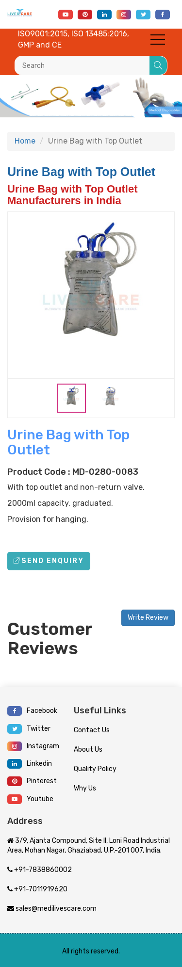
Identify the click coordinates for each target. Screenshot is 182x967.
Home (25, 140)
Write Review (148, 617)
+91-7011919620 (37, 889)
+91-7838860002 (39, 870)
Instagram (33, 746)
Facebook (32, 711)
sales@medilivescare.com (52, 908)
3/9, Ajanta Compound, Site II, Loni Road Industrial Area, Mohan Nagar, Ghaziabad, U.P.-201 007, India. (88, 845)
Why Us (85, 788)
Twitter (28, 729)
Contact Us (92, 730)
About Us (88, 749)
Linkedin (29, 764)
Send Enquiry (49, 561)
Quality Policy (95, 769)
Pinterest (32, 781)
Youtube (30, 799)
